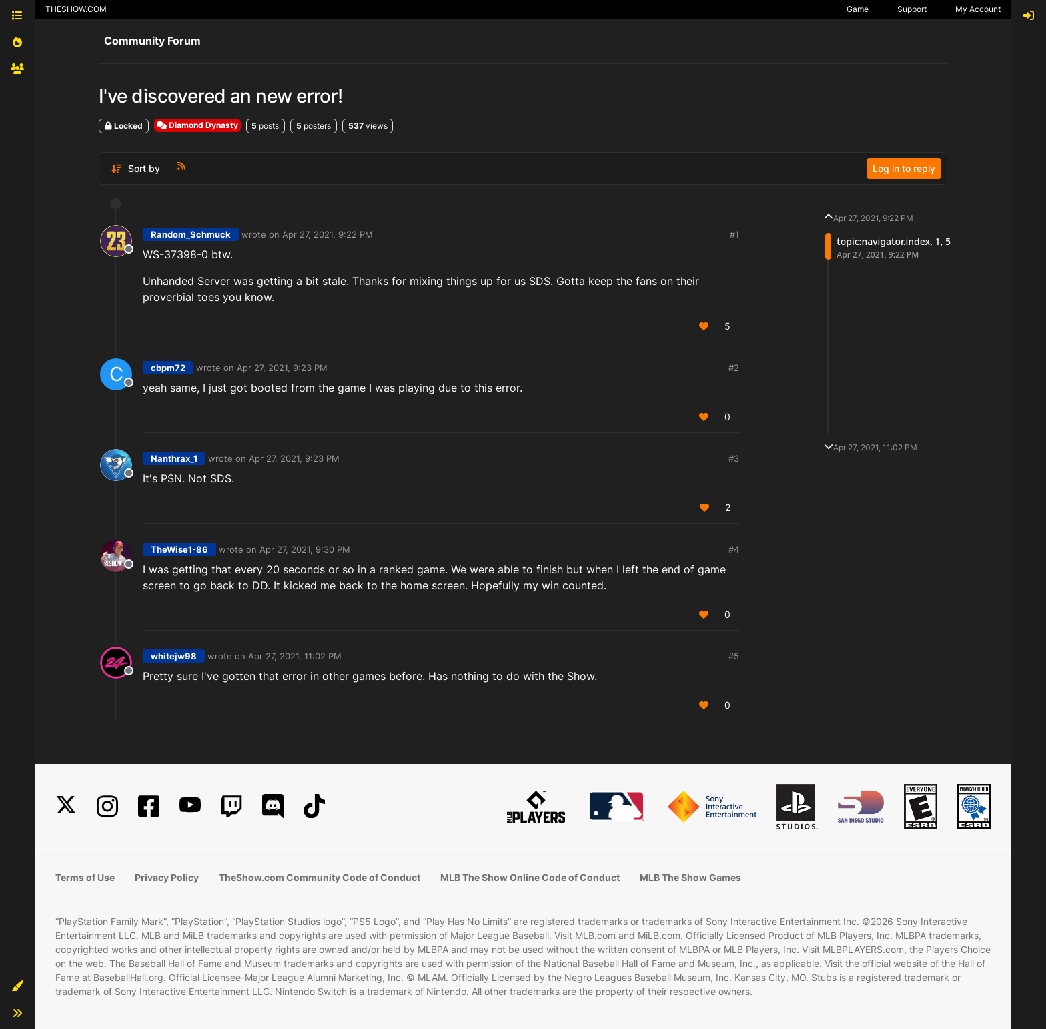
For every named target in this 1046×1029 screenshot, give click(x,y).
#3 (733, 458)
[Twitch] (231, 806)
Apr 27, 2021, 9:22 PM (327, 234)
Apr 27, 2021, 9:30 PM (304, 549)
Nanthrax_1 (174, 458)
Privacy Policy (167, 877)
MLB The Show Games (690, 877)
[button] (17, 986)
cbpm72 (168, 367)
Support (912, 9)
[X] (66, 806)
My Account (978, 9)
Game (858, 9)
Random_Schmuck (191, 234)
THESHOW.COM (76, 9)
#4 (733, 549)
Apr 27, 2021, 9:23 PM (282, 367)
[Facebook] (148, 806)
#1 (734, 234)
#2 (733, 367)
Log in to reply (904, 168)
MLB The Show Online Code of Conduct (530, 877)
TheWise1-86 (179, 549)
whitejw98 (174, 656)
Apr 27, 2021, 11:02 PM (295, 656)
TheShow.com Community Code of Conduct (319, 877)
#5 (733, 656)
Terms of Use (85, 877)
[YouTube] (190, 806)
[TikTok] (314, 806)
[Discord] (273, 806)
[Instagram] (107, 806)
